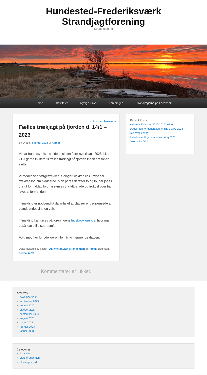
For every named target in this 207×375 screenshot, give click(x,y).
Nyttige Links (88, 103)
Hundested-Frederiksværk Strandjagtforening (103, 16)
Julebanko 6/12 (139, 141)
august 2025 (27, 305)
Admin (56, 142)
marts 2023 (26, 322)
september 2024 (29, 313)
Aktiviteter (61, 103)
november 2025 (29, 296)
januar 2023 (27, 330)
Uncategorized (28, 362)
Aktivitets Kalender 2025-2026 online (151, 124)
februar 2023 (27, 326)
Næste (110, 121)
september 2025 (29, 301)
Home (39, 103)
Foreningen (116, 103)
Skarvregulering (139, 132)
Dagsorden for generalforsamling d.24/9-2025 (156, 128)
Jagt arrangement (74, 248)
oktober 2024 (27, 309)
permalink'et (26, 253)
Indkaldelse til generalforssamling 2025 (152, 137)
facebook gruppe (83, 220)
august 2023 (27, 318)
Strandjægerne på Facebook (153, 103)
